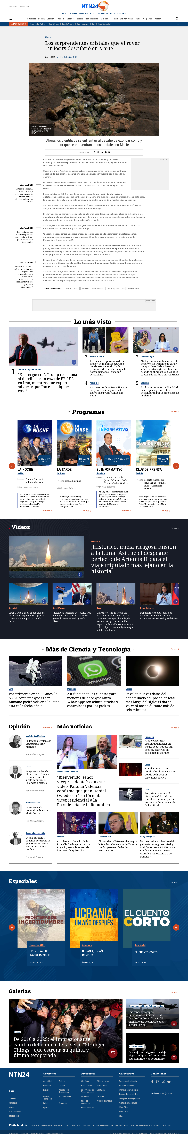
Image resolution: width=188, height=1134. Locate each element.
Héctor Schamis (33, 802)
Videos (20, 526)
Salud (138, 19)
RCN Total (166, 1125)
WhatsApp (71, 689)
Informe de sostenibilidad (129, 1094)
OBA (120, 1116)
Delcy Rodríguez (148, 356)
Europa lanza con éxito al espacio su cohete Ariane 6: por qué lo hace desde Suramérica (24, 237)
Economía (51, 19)
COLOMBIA (73, 14)
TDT (132, 1125)
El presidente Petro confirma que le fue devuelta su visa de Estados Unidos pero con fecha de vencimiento (118, 846)
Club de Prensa (149, 469)
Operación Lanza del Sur (86, 24)
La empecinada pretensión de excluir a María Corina (39, 810)
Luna (11, 689)
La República (70, 1125)
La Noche (25, 469)
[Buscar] (177, 19)
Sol (123, 288)
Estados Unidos (15, 1111)
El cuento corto (146, 952)
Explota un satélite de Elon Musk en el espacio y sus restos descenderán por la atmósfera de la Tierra (160, 391)
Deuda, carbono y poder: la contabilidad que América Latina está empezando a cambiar (38, 843)
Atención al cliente (126, 1086)
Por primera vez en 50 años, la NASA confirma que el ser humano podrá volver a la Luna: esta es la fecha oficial (34, 700)
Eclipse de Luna (136, 1046)
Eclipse (129, 689)
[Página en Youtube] (168, 1082)
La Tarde (64, 469)
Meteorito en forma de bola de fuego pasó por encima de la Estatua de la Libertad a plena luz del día (24, 195)
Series (17, 1032)
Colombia (12, 1098)
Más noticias (74, 726)
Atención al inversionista (128, 1090)
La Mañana (101, 1090)
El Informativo (109, 469)
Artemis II (94, 383)
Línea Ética (123, 1107)
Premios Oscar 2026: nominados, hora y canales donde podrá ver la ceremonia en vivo (160, 773)
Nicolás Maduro (68, 24)
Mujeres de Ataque (104, 1101)
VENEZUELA (83, 14)
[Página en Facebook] (152, 1082)
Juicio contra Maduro (37, 24)
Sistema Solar (97, 288)
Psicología (149, 737)
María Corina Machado (35, 736)
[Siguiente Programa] (176, 466)
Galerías (20, 991)
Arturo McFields (37, 790)
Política (41, 19)
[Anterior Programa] (12, 466)
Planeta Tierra (133, 288)
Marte (48, 37)
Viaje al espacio (113, 288)
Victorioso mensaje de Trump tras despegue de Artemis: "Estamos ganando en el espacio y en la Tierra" (72, 617)
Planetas (85, 288)
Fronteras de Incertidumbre (39, 953)
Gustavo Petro (105, 836)
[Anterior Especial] (12, 927)
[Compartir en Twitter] (98, 152)
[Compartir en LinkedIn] (102, 152)
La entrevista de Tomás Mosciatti (87, 1091)
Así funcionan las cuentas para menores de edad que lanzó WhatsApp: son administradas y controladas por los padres (92, 700)
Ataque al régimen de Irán (29, 369)
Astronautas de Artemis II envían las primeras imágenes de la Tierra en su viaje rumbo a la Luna (109, 391)
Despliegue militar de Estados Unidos (146, 1006)
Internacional (14, 1116)
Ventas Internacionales (128, 1103)
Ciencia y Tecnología (109, 19)
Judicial (61, 19)
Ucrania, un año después (93, 953)
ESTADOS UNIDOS (105, 14)
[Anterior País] (178, 23)
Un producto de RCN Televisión (148, 1125)
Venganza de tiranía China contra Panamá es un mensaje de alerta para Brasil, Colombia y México (38, 777)
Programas (147, 19)
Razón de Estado (87, 1107)
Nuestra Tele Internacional (87, 19)
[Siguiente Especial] (176, 927)
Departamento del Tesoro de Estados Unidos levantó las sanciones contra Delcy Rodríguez (159, 615)
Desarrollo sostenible (35, 833)
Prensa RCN (123, 1111)
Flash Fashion (102, 1086)
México (11, 1107)
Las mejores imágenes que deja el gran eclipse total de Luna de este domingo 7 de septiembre (147, 1055)
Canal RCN (35, 1125)
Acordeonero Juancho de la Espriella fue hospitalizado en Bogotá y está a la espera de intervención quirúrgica (74, 846)
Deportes (70, 19)
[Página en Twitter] (163, 1082)
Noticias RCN (47, 1125)
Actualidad (31, 19)
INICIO (64, 14)
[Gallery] (94, 466)
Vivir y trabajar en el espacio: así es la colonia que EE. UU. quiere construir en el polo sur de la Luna (27, 617)
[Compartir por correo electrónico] (106, 152)
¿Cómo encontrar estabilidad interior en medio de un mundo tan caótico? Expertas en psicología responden (159, 746)
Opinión (157, 19)
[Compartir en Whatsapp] (109, 152)
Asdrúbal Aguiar (37, 754)
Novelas (119, 1125)
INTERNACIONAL (120, 14)
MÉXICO (93, 14)
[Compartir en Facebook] (94, 152)
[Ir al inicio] (23, 1078)
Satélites (145, 383)
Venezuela (13, 1103)
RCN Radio (58, 1125)
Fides (126, 1125)
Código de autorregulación (129, 1098)
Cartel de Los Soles (105, 24)
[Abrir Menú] (11, 19)
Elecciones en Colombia (67, 771)
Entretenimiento (126, 19)
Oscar (147, 764)
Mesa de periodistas (85, 1102)
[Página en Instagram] (157, 1082)
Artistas (60, 836)
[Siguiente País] (178, 25)
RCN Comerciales (84, 1125)
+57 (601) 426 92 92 (166, 1093)
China (28, 766)
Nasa (76, 288)
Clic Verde (85, 1081)
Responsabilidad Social (128, 1081)
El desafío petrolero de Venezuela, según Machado (38, 743)
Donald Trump (54, 24)
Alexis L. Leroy (36, 857)
